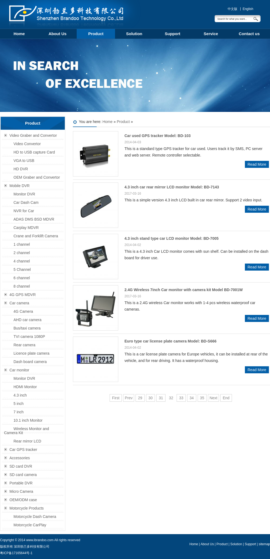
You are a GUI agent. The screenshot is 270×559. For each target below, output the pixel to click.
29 (140, 398)
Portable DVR (21, 483)
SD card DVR (20, 466)
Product (96, 33)
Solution (134, 33)
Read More (257, 164)
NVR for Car (24, 211)
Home (19, 33)
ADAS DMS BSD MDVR (34, 219)
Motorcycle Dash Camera (35, 516)
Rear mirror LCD (27, 441)
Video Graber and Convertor (33, 135)
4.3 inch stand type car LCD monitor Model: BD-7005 (171, 238)
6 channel (22, 278)
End (226, 398)
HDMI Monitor (25, 387)
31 (161, 398)
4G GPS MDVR (22, 294)
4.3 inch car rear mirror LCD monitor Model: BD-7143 (171, 187)
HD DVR (21, 169)
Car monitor (19, 370)
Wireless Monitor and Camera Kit (26, 431)
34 (192, 398)
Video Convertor (27, 144)
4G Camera (23, 311)
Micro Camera (21, 491)
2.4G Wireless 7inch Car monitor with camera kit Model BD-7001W (183, 290)
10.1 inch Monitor (28, 420)
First (115, 398)
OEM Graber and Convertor (37, 177)
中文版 (232, 9)
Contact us (249, 33)
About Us (58, 33)
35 (202, 398)
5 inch (18, 403)
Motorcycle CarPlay (30, 525)
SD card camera (23, 475)
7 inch (18, 412)
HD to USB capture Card (34, 152)
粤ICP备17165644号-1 (16, 553)
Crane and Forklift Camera (36, 236)
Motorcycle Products (26, 508)
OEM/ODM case (23, 500)
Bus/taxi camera (27, 328)
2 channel (22, 253)
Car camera (19, 303)
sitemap (264, 544)
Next (213, 398)
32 (171, 398)
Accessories (19, 458)
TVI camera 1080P (29, 336)
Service (211, 33)
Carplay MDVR (26, 227)
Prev (129, 398)
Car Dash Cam (26, 202)
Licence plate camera (31, 353)
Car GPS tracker (23, 449)
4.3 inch (20, 395)
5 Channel (22, 269)
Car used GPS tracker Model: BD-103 (157, 136)
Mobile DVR (19, 186)
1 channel (22, 244)
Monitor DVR (24, 194)
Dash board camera (30, 362)
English (248, 9)
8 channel (22, 286)
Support (172, 33)
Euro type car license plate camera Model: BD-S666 (170, 341)
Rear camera (24, 345)
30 (150, 398)
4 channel (22, 261)
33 (181, 398)
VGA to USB (24, 160)
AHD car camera (27, 320)
